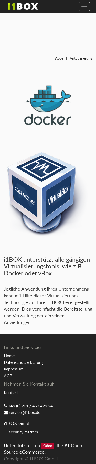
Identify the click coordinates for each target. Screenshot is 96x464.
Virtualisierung (81, 58)
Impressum (13, 368)
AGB (8, 375)
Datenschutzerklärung (24, 362)
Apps (59, 58)
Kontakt (11, 392)
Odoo (47, 446)
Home (9, 355)
